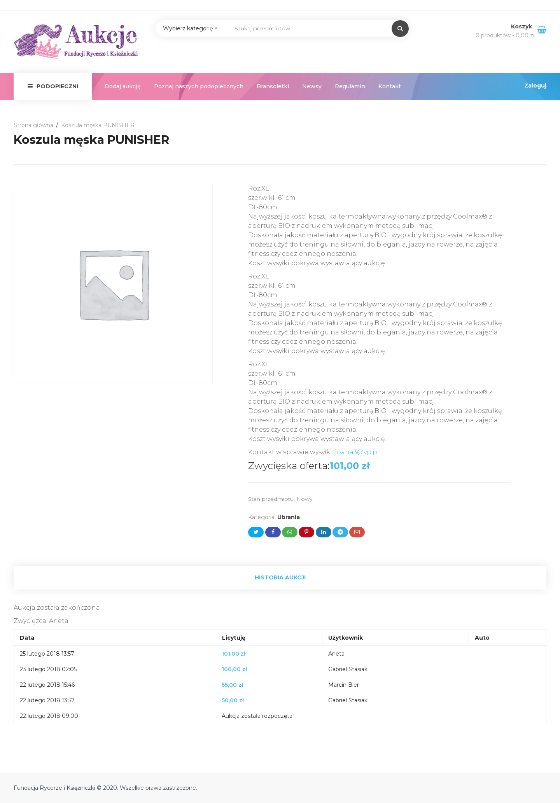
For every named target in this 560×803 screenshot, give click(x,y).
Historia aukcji (280, 577)
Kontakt (389, 86)
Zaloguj (535, 85)
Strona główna (33, 125)
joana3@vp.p (356, 452)
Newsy (312, 86)
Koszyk (522, 26)
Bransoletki (273, 86)
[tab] (280, 578)
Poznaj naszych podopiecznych (198, 86)
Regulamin (350, 86)
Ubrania (288, 517)
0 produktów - (505, 35)
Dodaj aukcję (123, 86)
